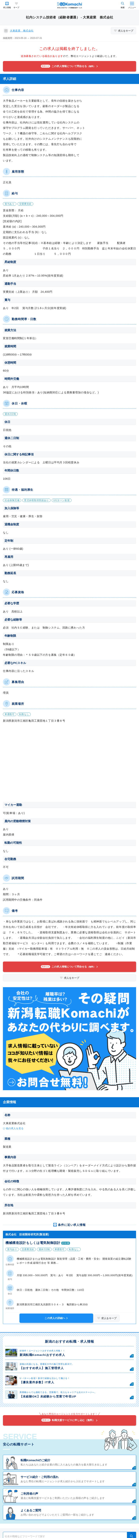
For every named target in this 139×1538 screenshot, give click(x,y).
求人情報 (7, 7)
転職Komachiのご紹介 (35, 1460)
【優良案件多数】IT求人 (37, 1382)
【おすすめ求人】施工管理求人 (42, 1368)
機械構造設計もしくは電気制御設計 (32, 1243)
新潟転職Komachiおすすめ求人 (42, 1354)
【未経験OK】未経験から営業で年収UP (48, 1396)
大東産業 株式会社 (22, 30)
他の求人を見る (15, 1128)
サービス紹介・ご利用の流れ (40, 1477)
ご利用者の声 (29, 1493)
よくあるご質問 (31, 1510)
